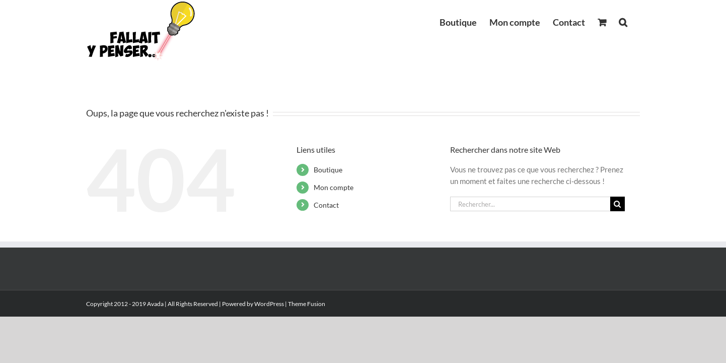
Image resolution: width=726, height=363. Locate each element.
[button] (635, 21)
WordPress (269, 304)
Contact (326, 205)
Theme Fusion (306, 304)
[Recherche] (617, 204)
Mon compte (333, 187)
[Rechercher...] (530, 204)
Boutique (328, 169)
